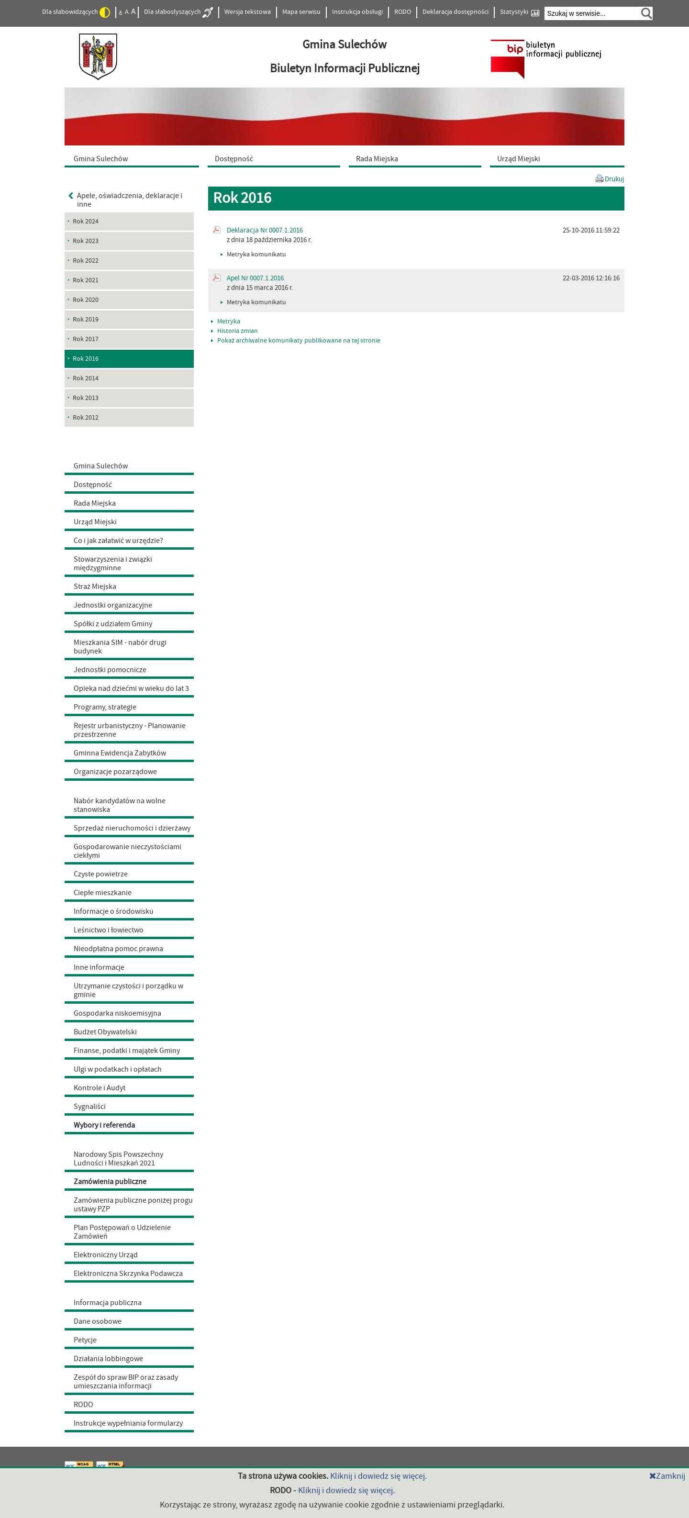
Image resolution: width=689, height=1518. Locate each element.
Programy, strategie (105, 707)
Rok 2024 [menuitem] (86, 221)
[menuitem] (134, 158)
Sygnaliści (90, 1106)
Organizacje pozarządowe (115, 771)
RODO (402, 12)
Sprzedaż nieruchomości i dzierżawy (132, 828)
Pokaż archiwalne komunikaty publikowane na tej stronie (295, 340)
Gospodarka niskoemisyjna (117, 1013)
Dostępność (93, 484)
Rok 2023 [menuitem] (86, 241)
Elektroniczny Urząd (106, 1255)
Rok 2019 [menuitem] (86, 319)
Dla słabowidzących (76, 12)
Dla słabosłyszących (178, 12)
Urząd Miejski (95, 522)
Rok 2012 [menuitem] (86, 417)
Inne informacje (99, 967)
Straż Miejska (95, 586)
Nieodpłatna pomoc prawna (118, 948)
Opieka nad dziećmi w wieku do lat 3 (131, 688)
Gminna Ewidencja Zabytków (120, 753)
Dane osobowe (98, 1321)
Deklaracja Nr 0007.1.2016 (265, 230)
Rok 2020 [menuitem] (86, 300)
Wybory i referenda (104, 1125)
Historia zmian (234, 331)
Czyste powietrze (101, 874)
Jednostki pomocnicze (110, 670)
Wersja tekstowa (247, 12)
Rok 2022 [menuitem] (86, 260)
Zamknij (667, 1476)
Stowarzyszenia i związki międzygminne (113, 563)
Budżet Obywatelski (105, 1032)
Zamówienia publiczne (110, 1181)
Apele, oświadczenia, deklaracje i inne (125, 200)
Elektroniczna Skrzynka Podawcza (128, 1273)
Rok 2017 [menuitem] (86, 339)
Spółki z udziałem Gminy (113, 624)
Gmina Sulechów (101, 466)
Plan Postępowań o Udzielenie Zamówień (122, 1232)
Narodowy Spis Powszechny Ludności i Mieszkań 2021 (118, 1159)
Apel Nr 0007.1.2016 (255, 278)
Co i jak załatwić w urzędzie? (118, 540)
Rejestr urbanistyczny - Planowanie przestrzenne (130, 730)
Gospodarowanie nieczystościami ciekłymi (127, 851)
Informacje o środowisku (114, 911)
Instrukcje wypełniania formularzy (128, 1423)
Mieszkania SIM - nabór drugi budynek (120, 647)
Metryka (225, 321)
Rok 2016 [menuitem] (86, 359)
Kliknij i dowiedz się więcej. (378, 1476)
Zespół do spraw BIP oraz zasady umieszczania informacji (126, 1382)
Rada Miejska (95, 503)
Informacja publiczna (108, 1302)
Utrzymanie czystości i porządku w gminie (128, 990)
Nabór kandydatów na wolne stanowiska (120, 805)
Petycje (85, 1340)
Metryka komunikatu (253, 254)
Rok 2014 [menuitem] (86, 378)
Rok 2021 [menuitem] (86, 280)
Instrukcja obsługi (357, 12)
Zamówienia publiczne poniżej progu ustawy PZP (133, 1205)
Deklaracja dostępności (455, 12)
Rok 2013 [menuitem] (86, 398)
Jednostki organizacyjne (113, 605)
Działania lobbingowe (108, 1358)
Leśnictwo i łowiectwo (109, 930)
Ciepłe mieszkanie (103, 893)
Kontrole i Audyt (99, 1088)
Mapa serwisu (301, 12)
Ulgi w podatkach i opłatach (118, 1069)
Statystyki (519, 12)
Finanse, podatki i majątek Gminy (127, 1050)
